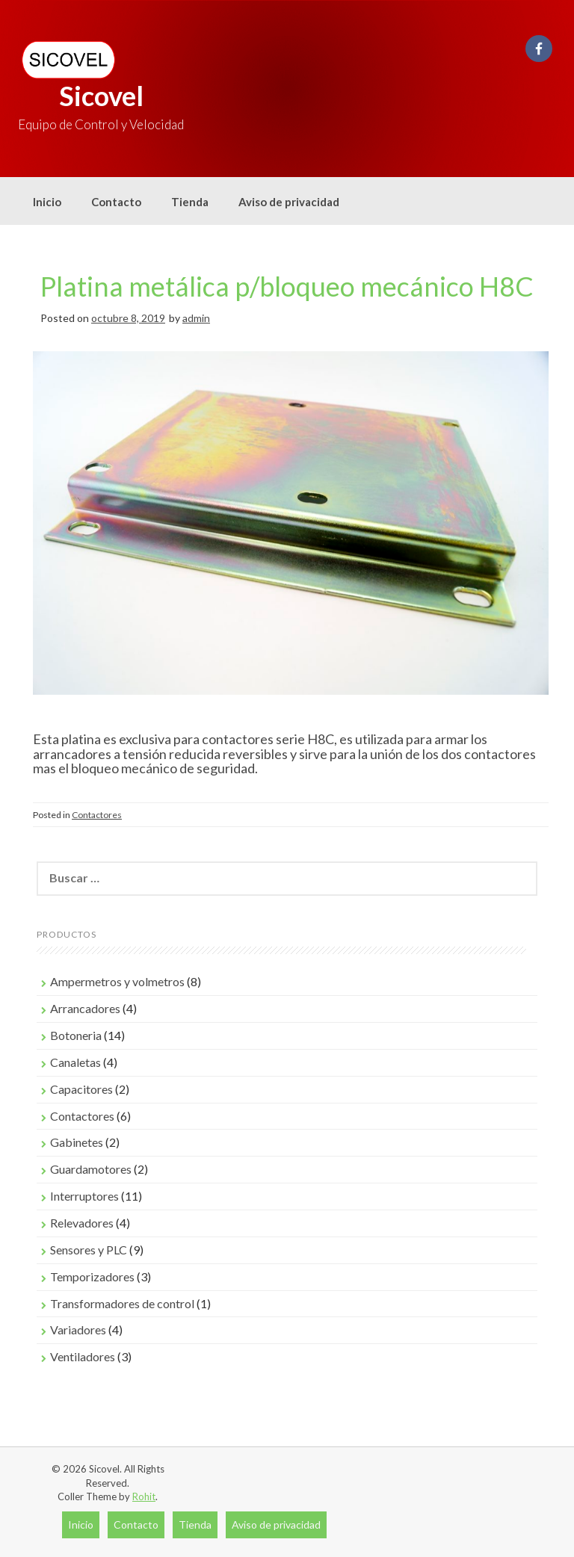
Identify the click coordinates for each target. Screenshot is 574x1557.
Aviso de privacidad (288, 201)
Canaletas (75, 1062)
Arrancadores (85, 1008)
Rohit (143, 1496)
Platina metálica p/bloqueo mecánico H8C (287, 286)
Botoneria (76, 1035)
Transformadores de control (122, 1303)
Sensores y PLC (88, 1249)
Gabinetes (76, 1142)
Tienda (190, 201)
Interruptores (84, 1196)
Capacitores (81, 1089)
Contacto (116, 201)
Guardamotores (91, 1169)
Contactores (97, 814)
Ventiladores (82, 1356)
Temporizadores (92, 1276)
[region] (291, 538)
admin (196, 318)
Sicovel (101, 95)
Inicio (47, 201)
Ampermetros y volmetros (117, 981)
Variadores (78, 1329)
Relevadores (82, 1223)
